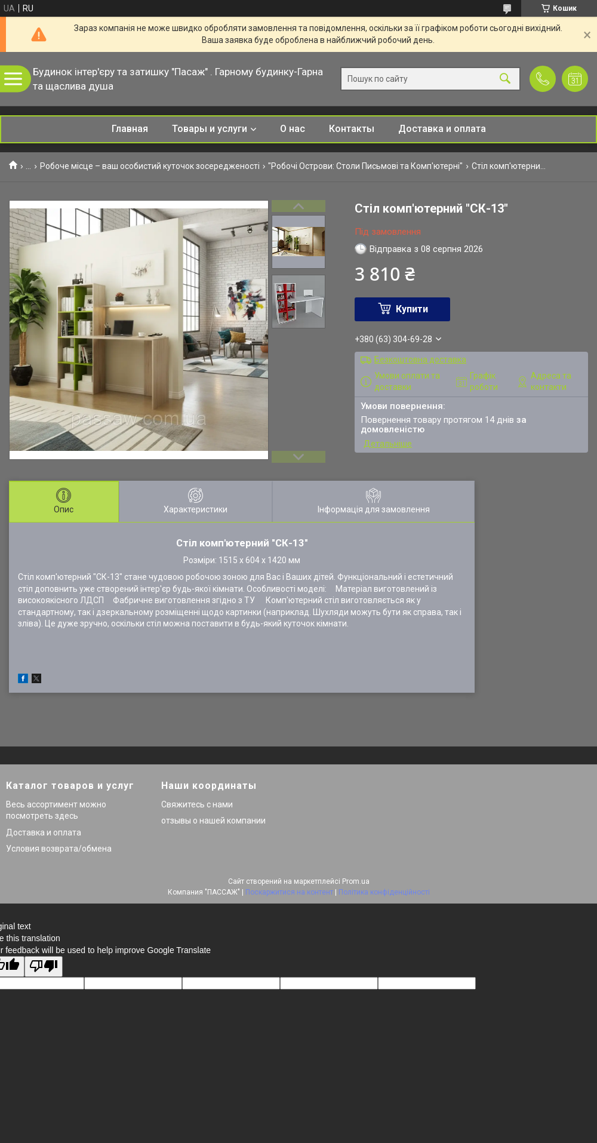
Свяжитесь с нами (197, 804)
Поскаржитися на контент (289, 892)
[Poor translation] (43, 966)
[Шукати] (505, 79)
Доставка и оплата (442, 128)
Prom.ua (356, 881)
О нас (292, 128)
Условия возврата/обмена (59, 848)
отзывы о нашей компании (213, 820)
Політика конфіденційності (384, 892)
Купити (412, 309)
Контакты (351, 128)
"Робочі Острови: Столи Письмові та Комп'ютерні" (365, 166)
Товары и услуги (209, 128)
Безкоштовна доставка (420, 359)
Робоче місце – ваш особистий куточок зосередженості (150, 166)
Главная (130, 128)
